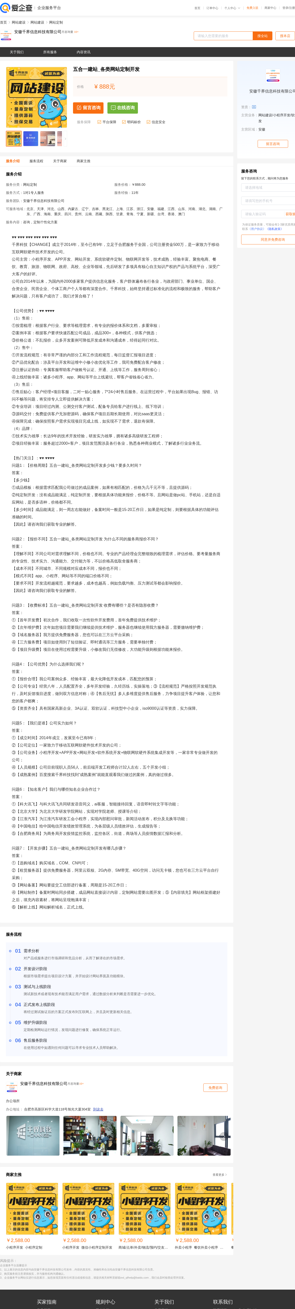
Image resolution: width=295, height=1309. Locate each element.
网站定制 (56, 22)
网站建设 (19, 22)
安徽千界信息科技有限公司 (37, 32)
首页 (197, 8)
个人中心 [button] (232, 8)
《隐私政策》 (274, 229)
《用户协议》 (257, 229)
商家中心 (270, 7)
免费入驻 (252, 7)
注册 (292, 8)
